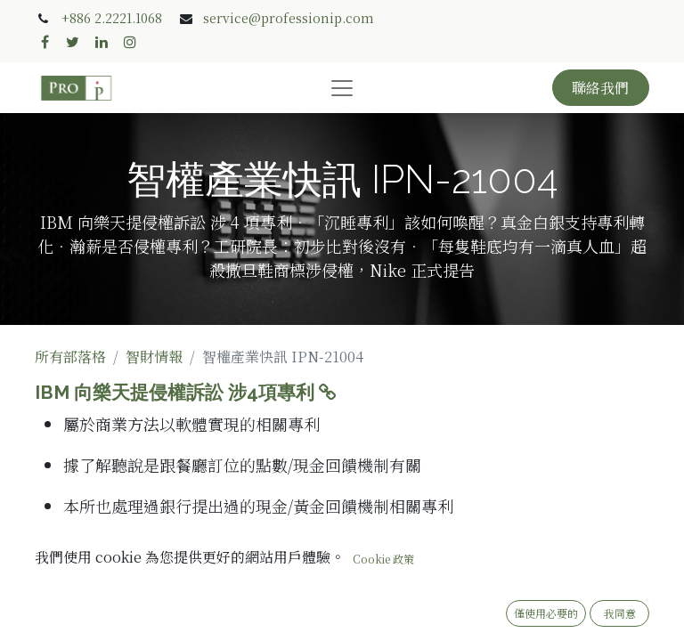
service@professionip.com (288, 18)
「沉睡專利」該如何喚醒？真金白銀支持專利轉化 (253, 553)
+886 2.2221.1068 (111, 18)
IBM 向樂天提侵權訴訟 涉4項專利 (187, 392)
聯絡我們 (600, 87)
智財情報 (154, 356)
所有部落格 (70, 356)
